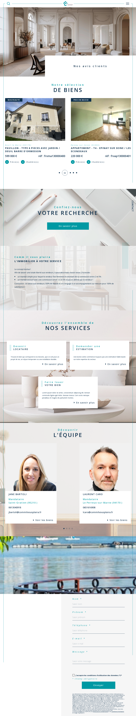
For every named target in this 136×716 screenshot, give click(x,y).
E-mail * (78, 635)
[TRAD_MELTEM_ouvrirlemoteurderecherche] (8, 3)
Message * (80, 648)
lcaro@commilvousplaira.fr (98, 509)
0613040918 (15, 504)
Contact (132, 206)
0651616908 (89, 504)
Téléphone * (81, 622)
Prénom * (79, 609)
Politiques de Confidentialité (100, 708)
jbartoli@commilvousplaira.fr (25, 509)
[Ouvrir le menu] (127, 3)
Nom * (77, 595)
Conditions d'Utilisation (117, 708)
